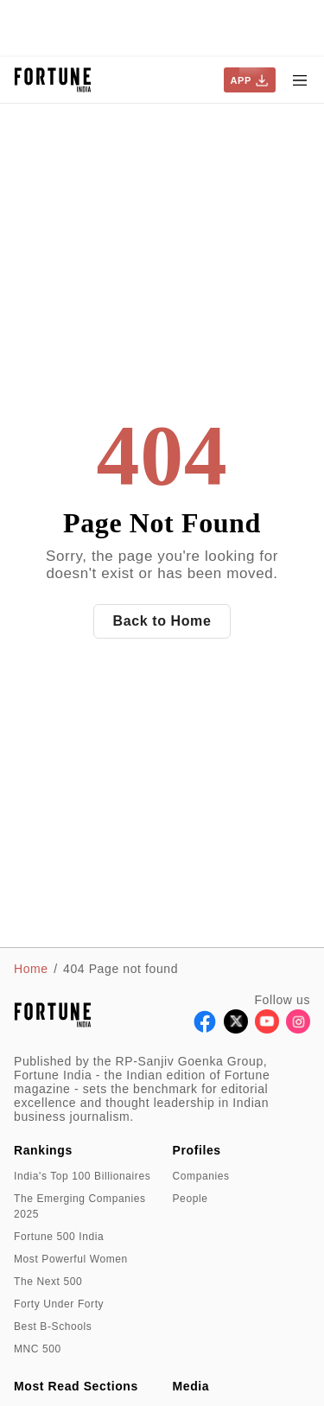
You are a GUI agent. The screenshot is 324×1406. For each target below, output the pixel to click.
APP (250, 80)
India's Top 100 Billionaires (82, 1176)
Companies (201, 1176)
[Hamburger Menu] (299, 80)
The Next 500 (48, 1282)
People (190, 1199)
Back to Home (162, 621)
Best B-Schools (53, 1326)
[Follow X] (236, 1028)
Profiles (197, 1150)
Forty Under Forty (59, 1304)
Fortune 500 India (59, 1237)
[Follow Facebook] (205, 1028)
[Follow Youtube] (267, 1028)
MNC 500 (37, 1349)
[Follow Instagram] (298, 1028)
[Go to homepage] (53, 79)
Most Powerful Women (71, 1259)
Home (31, 969)
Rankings (43, 1150)
